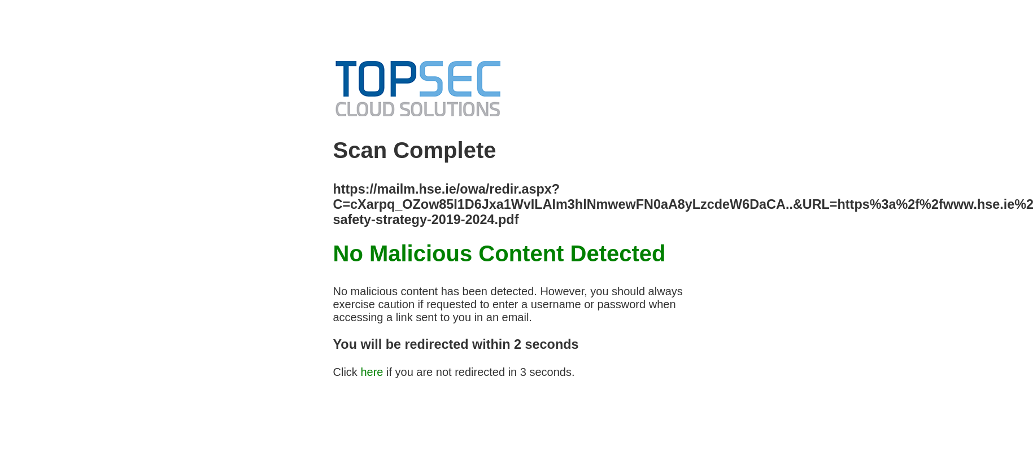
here (371, 372)
